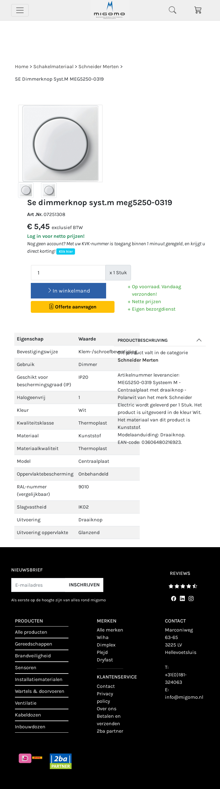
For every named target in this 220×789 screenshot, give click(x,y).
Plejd (102, 652)
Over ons (106, 709)
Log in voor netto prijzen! (56, 236)
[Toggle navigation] (20, 10)
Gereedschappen (33, 644)
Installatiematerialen (39, 679)
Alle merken (110, 630)
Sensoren (25, 667)
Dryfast (105, 660)
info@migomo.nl (184, 697)
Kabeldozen (28, 715)
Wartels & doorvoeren (39, 691)
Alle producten (31, 632)
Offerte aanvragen (72, 307)
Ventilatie (25, 703)
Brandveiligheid (33, 656)
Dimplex (106, 645)
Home (21, 66)
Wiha (103, 637)
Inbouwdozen (30, 727)
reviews (180, 573)
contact (106, 686)
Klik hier (66, 251)
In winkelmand (68, 291)
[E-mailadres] (38, 585)
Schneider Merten (138, 360)
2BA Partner (110, 731)
